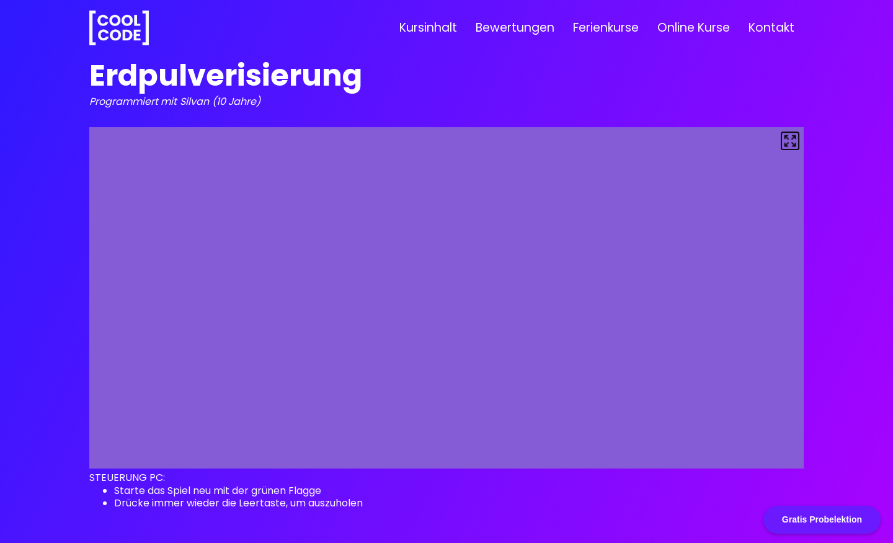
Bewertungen (515, 27)
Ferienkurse (606, 27)
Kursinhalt (428, 27)
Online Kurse (693, 27)
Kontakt (771, 27)
